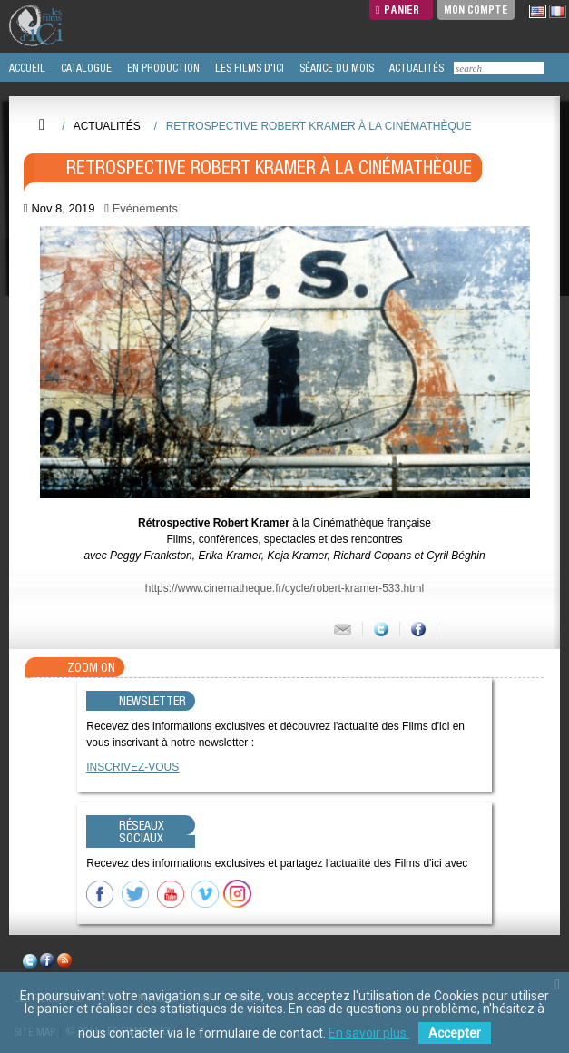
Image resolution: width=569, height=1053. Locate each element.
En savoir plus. (369, 1033)
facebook (47, 963)
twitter (30, 963)
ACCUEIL (25, 68)
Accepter (454, 1033)
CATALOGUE (85, 68)
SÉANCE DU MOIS (335, 68)
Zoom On (91, 667)
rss (64, 963)
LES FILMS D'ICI (248, 68)
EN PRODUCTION (162, 68)
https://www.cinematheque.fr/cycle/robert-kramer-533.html (284, 588)
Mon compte (476, 9)
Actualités (107, 126)
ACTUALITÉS (415, 68)
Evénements (145, 208)
